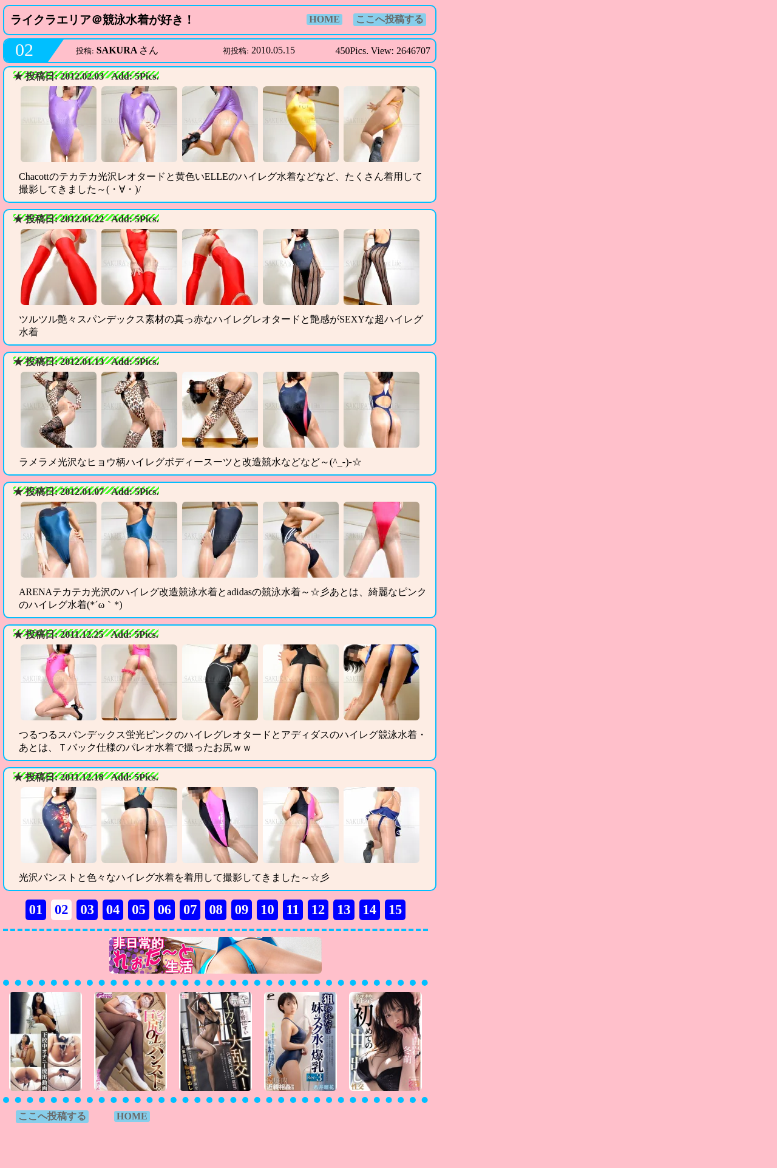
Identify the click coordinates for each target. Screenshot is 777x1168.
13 (343, 909)
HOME (324, 19)
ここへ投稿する (390, 19)
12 (318, 909)
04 (113, 909)
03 (86, 909)
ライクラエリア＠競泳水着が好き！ (102, 19)
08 (215, 909)
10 (267, 909)
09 (241, 909)
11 (293, 909)
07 (190, 909)
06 (164, 909)
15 (395, 909)
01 (35, 909)
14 (369, 909)
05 (138, 909)
